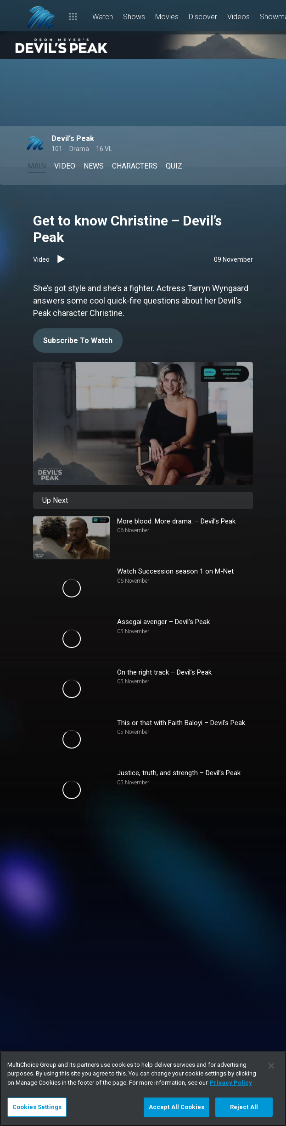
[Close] (271, 1066)
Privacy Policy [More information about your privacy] (231, 1082)
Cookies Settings (37, 1106)
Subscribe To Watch (77, 340)
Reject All (244, 1106)
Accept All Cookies (176, 1106)
